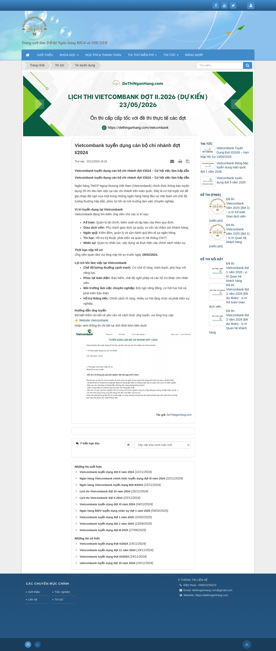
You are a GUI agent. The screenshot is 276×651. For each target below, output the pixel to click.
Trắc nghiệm (62, 592)
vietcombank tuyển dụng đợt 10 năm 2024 (107, 563)
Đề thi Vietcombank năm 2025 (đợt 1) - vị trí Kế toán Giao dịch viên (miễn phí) (229, 209)
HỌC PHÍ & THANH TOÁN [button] (103, 55)
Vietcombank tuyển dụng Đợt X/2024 (104, 543)
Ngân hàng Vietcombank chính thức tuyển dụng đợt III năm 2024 (122, 478)
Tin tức (59, 599)
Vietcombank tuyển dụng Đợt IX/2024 (104, 556)
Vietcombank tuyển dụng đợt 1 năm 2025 (107, 517)
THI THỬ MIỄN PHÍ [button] (142, 56)
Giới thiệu (34, 592)
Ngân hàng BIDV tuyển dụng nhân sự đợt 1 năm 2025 (115, 510)
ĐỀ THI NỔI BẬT (211, 259)
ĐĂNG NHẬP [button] (194, 55)
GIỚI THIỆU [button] (45, 55)
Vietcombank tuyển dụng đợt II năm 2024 (107, 472)
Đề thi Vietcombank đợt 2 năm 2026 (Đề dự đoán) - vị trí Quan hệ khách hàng (229, 321)
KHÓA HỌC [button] (69, 56)
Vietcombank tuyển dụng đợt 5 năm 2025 (231, 180)
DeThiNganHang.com (179, 414)
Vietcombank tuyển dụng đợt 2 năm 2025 (107, 523)
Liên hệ (32, 599)
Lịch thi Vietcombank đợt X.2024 (101, 497)
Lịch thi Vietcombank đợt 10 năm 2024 (105, 491)
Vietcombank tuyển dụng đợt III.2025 (104, 530)
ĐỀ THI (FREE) (210, 195)
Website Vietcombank (93, 320)
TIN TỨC (206, 144)
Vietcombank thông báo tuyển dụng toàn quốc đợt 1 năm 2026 (224, 167)
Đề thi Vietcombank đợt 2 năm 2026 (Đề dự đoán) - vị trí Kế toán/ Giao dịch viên (229, 295)
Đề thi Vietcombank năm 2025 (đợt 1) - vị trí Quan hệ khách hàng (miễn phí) (229, 235)
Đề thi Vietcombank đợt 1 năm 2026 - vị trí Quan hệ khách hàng (237, 272)
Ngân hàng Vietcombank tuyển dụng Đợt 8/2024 (111, 485)
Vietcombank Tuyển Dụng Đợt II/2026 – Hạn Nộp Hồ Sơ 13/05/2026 (224, 152)
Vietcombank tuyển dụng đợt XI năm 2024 (107, 504)
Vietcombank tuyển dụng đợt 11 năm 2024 (107, 550)
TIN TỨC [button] (171, 56)
